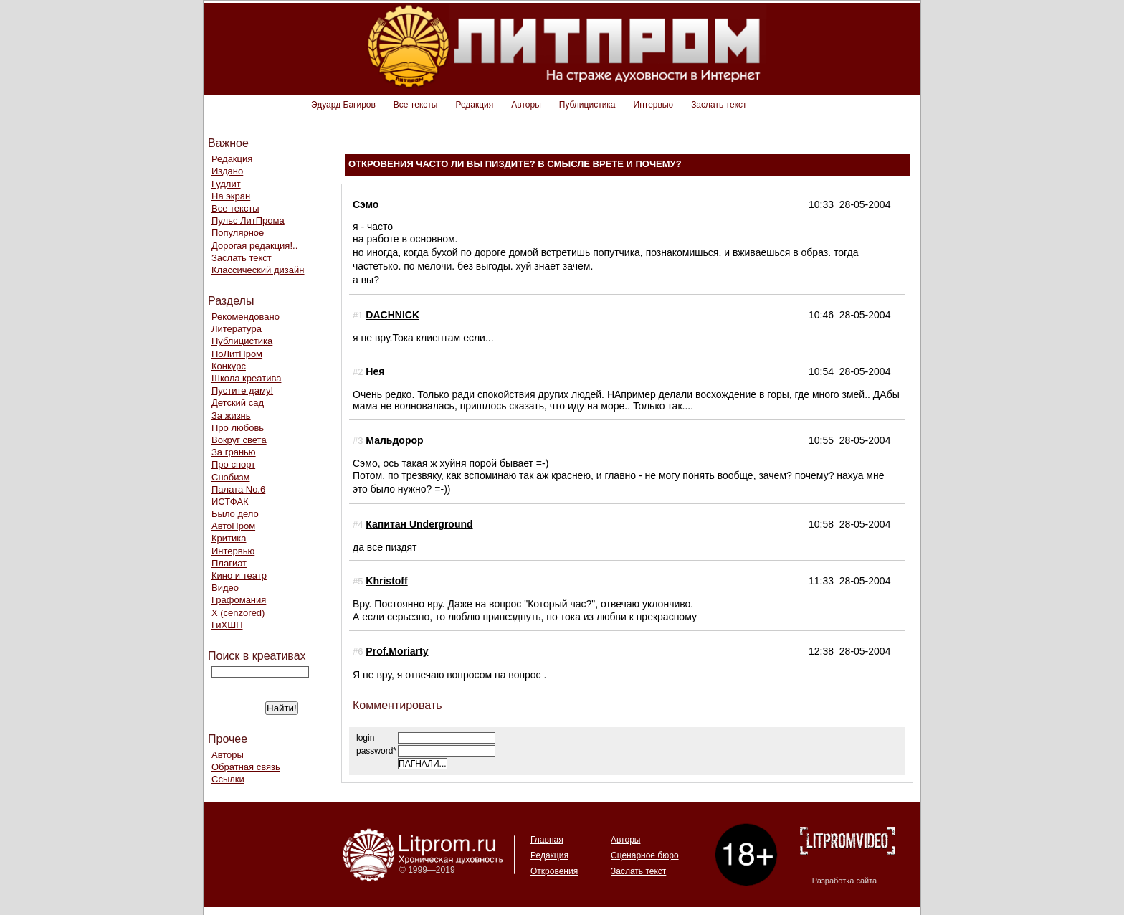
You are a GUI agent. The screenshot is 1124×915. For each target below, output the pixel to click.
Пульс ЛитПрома (248, 220)
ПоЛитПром (236, 354)
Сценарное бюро (645, 855)
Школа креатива (246, 378)
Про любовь (237, 427)
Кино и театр (239, 575)
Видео (225, 587)
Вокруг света (239, 440)
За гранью (233, 452)
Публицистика (587, 105)
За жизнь (231, 415)
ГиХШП (227, 625)
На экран (230, 196)
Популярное (237, 232)
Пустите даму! (242, 390)
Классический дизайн (257, 270)
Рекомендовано (245, 316)
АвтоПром (233, 526)
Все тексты (416, 105)
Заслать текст (718, 105)
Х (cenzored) (238, 612)
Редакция (474, 105)
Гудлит (226, 184)
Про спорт (233, 464)
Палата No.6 (238, 489)
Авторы (525, 105)
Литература (236, 328)
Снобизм (230, 477)
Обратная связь (245, 767)
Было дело (235, 513)
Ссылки (227, 779)
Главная (546, 840)
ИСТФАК (230, 501)
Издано (227, 171)
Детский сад (237, 402)
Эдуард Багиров (343, 105)
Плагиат (229, 563)
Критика (228, 538)
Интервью (654, 105)
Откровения (554, 871)
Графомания (238, 599)
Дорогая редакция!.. (254, 245)
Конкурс (228, 366)
